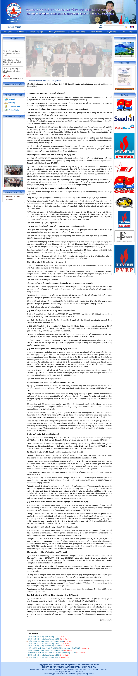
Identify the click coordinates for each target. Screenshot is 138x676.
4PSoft (96, 665)
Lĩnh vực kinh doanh (57, 32)
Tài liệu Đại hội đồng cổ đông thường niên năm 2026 (11, 57)
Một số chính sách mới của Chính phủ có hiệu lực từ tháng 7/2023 (52, 653)
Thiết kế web (86, 665)
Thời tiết (11, 99)
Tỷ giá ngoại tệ (14, 106)
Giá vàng (11, 103)
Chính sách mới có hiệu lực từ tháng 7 (42, 637)
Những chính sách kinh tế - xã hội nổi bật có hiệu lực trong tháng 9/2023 (54, 648)
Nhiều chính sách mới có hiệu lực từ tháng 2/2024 (46, 641)
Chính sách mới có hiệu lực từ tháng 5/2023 (44, 657)
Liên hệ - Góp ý (127, 32)
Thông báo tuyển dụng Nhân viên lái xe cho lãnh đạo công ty (12, 65)
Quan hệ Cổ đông (78, 32)
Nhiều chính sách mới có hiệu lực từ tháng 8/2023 (46, 650)
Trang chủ (8, 32)
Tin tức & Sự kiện (36, 32)
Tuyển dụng (111, 32)
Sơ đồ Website (96, 32)
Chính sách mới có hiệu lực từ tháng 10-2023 (44, 646)
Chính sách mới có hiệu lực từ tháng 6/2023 (44, 655)
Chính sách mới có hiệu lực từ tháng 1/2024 (44, 644)
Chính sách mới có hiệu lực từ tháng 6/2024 (44, 639)
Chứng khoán (13, 110)
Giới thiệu (20, 32)
